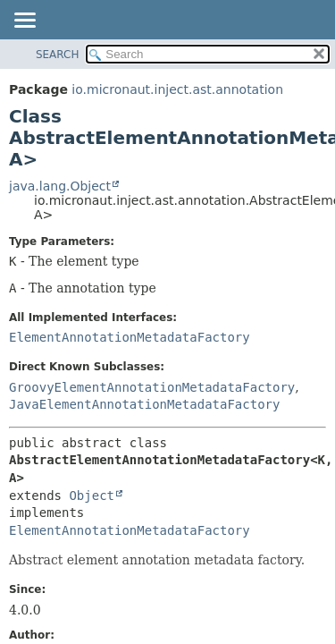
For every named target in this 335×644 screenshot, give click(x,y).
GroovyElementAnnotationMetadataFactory (152, 387)
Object (91, 495)
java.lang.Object (60, 186)
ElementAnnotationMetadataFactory (129, 337)
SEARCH (58, 54)
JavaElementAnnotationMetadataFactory (144, 404)
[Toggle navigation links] (24, 21)
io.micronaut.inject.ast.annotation (177, 89)
